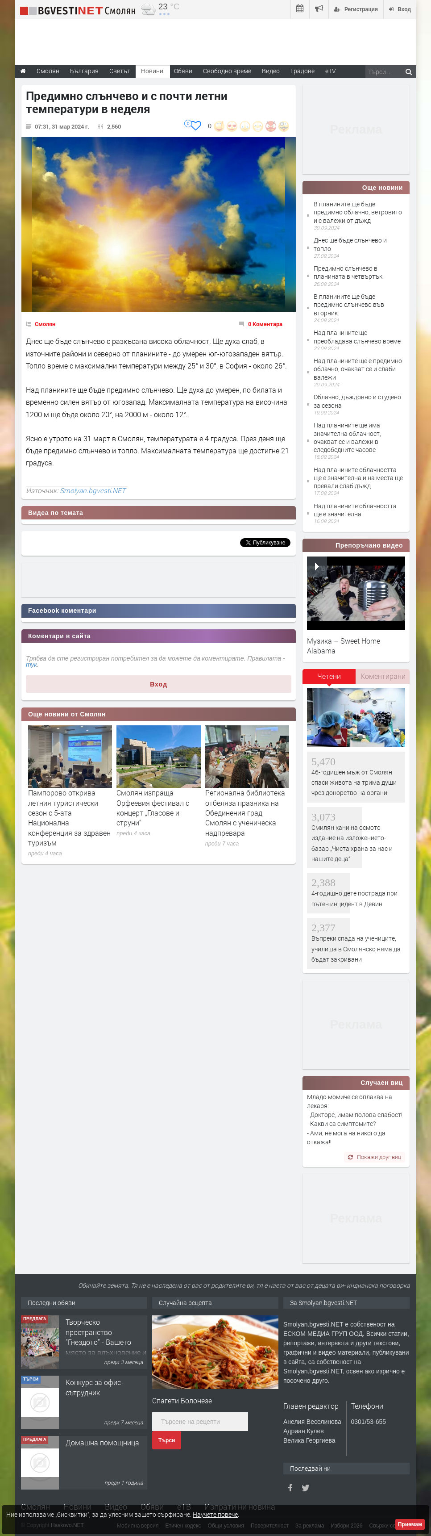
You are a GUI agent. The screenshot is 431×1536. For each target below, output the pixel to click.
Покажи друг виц (374, 1156)
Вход (158, 684)
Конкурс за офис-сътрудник (94, 1387)
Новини (152, 71)
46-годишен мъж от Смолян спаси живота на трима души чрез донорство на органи (354, 782)
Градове (302, 71)
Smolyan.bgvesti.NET (92, 490)
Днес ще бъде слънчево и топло (350, 244)
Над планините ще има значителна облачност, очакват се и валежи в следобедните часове (347, 437)
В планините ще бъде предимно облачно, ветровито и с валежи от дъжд (358, 212)
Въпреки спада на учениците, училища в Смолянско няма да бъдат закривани (356, 948)
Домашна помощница (102, 1442)
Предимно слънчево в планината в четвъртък (348, 272)
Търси (166, 1440)
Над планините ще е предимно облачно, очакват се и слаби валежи (358, 368)
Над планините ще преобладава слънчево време (357, 336)
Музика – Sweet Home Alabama (343, 645)
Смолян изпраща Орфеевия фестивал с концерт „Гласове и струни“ (152, 807)
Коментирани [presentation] (383, 676)
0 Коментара (265, 324)
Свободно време (227, 71)
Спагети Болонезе (182, 1400)
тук (31, 664)
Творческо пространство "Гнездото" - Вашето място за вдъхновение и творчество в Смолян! (106, 1342)
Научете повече (215, 1514)
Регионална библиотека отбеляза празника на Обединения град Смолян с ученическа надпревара (245, 812)
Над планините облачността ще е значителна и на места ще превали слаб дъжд (358, 477)
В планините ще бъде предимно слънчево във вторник (349, 304)
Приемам (410, 1524)
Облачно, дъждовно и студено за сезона (357, 401)
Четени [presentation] (329, 676)
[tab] (329, 679)
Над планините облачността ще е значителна (355, 510)
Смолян (45, 324)
